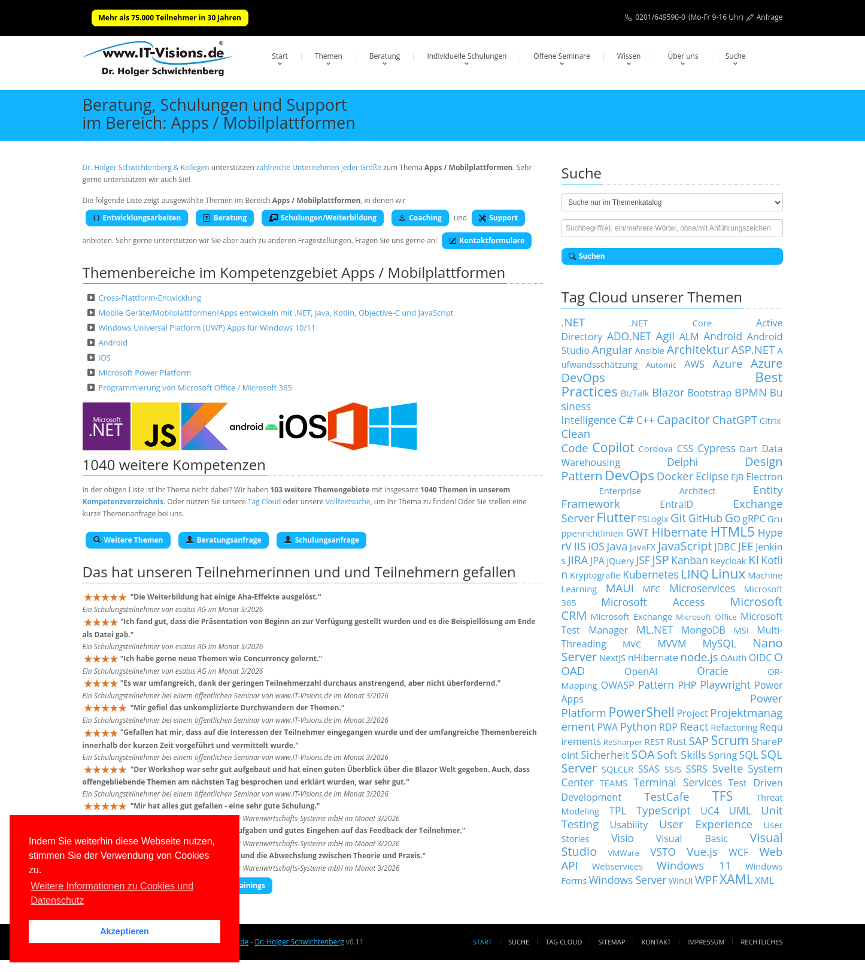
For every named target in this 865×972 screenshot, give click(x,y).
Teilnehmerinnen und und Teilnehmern (327, 572)
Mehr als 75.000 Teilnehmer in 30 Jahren (170, 18)
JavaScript (685, 546)
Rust (677, 741)
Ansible (649, 350)
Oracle (713, 671)
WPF (706, 879)
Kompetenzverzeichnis (123, 501)
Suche (736, 56)
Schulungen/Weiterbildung (323, 218)
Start (280, 56)
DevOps (629, 475)
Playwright (725, 684)
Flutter (616, 517)
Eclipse (712, 476)
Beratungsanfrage (224, 540)
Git (678, 518)
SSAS (649, 769)
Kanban (689, 560)
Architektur (698, 349)
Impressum (705, 941)
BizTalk (635, 393)
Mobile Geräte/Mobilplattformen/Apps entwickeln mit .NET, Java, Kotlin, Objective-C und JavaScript (275, 312)
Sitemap (612, 941)
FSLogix (653, 519)
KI (753, 560)
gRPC (753, 518)
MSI (740, 630)
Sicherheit (605, 754)
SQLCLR (617, 769)
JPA (597, 560)
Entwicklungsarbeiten (137, 218)
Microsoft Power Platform (144, 372)
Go (732, 518)
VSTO (663, 851)
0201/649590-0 (660, 17)
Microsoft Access (653, 602)
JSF (643, 560)
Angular (612, 349)
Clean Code (576, 440)
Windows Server (628, 880)
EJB (737, 477)
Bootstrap (709, 392)
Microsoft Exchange (631, 616)
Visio (622, 838)
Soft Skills (681, 754)
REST (654, 741)
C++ (645, 420)
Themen (328, 56)
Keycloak (728, 561)
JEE (746, 545)
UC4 (709, 810)
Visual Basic (692, 838)
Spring (723, 755)
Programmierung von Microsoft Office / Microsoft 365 (195, 387)
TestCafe (666, 796)
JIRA (578, 559)
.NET (573, 321)
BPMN (751, 391)
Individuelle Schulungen (466, 56)
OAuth (733, 658)
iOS (104, 357)
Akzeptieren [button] (124, 931)
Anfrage (770, 17)
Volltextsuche (348, 501)
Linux (728, 573)
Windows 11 (694, 865)
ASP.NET (753, 349)
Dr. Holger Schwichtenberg (299, 942)
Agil (665, 335)
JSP (660, 560)
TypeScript (663, 810)
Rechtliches (762, 941)
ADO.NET (629, 336)
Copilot (613, 447)
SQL (748, 754)
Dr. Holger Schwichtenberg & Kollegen (146, 167)
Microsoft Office (706, 616)
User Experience (705, 823)
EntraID (676, 504)
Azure (727, 363)
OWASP (618, 685)
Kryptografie (595, 575)
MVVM (671, 643)
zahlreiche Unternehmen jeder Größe (318, 167)
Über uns (682, 56)
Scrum (730, 740)
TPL (617, 810)
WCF (738, 852)
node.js (699, 656)
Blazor (668, 391)
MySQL (719, 643)
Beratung (384, 56)
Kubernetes (650, 574)
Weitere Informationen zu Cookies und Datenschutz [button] (112, 893)
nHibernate (653, 657)
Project (692, 713)
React (694, 726)
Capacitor (683, 419)
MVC (632, 644)
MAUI (620, 587)
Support (498, 218)
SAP (699, 740)
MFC (652, 589)
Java (616, 545)
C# (626, 419)
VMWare (623, 852)
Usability (629, 824)
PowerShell (641, 711)
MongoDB (703, 630)
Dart (749, 449)
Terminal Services (677, 782)
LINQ (695, 574)
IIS (579, 545)
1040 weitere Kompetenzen (174, 464)
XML (764, 880)
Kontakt (655, 941)
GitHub (705, 518)
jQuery (620, 561)
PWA (607, 727)
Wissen (629, 56)
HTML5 (733, 531)
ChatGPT (734, 419)
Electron (764, 476)
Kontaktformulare (486, 240)
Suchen (587, 256)
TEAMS (614, 783)
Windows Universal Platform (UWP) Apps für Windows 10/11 (206, 327)
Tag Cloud (264, 501)
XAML (736, 879)
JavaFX (643, 547)
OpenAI (641, 671)
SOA (642, 754)
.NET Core (670, 323)
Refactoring (734, 727)
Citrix (770, 420)
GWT (637, 532)
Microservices (702, 588)
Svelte (727, 768)
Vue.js (702, 851)
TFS (722, 795)
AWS (694, 364)
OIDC (760, 657)
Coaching (420, 218)
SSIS (672, 769)
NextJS (612, 658)
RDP (668, 727)
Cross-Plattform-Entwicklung (149, 297)
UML (740, 810)
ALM (689, 336)
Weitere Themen (128, 540)
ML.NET (654, 629)
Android (113, 342)
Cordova (656, 449)
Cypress (716, 448)
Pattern (656, 684)
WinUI (681, 880)
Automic (660, 364)
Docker (675, 475)
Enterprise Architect (657, 490)
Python (638, 726)
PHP (687, 685)
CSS (685, 448)
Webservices (617, 866)
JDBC (725, 546)
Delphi (682, 462)
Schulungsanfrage (321, 540)
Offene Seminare (561, 56)
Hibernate (680, 532)
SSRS (697, 769)
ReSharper (622, 742)
